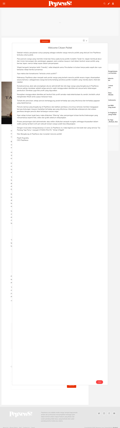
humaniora (45, 41)
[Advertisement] (60, 22)
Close (99, 382)
